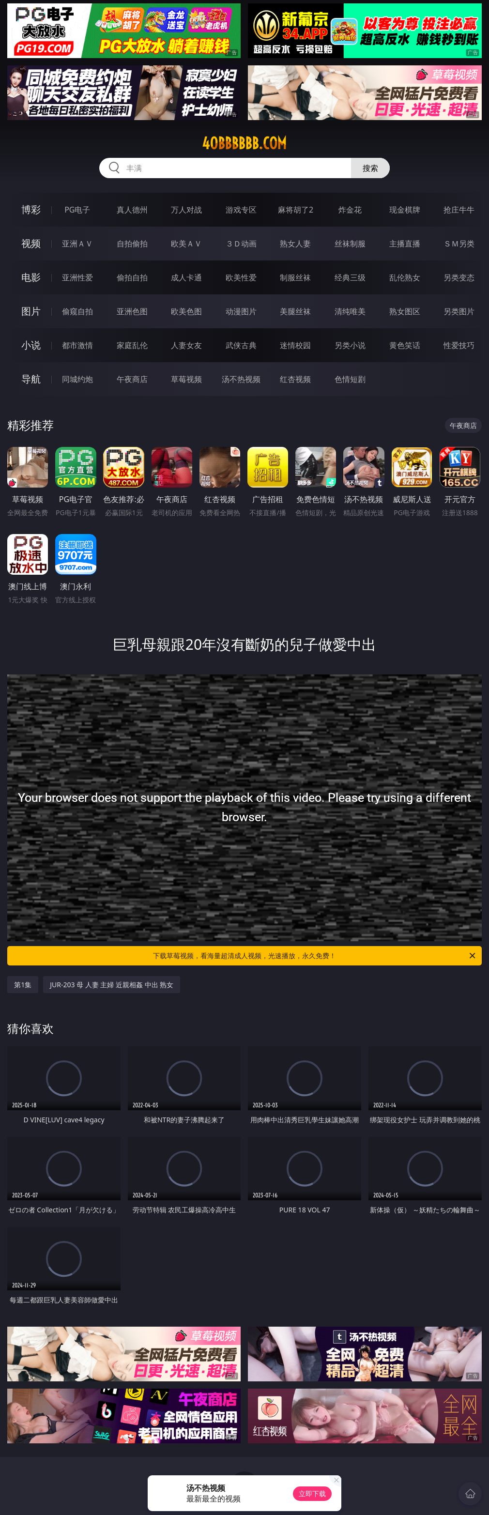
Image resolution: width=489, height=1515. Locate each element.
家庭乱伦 (132, 345)
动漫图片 (241, 311)
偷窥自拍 (77, 311)
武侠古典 (241, 345)
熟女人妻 (295, 243)
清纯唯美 (350, 311)
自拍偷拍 (132, 243)
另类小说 (350, 345)
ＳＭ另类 (458, 243)
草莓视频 (186, 379)
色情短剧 (350, 379)
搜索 (370, 168)
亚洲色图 (132, 311)
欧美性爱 (241, 277)
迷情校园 (295, 345)
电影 (31, 277)
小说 (31, 345)
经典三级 (350, 277)
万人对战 (186, 209)
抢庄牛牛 (458, 209)
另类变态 (458, 277)
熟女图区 (404, 311)
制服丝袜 (295, 277)
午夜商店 (132, 379)
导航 (31, 378)
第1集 (22, 984)
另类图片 (458, 311)
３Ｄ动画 (241, 243)
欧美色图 (186, 311)
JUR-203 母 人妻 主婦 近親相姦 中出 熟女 (111, 984)
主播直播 (404, 243)
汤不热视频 (241, 379)
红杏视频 (295, 379)
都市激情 (77, 345)
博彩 (31, 209)
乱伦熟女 (404, 277)
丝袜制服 (350, 243)
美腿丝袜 (295, 311)
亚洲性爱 (77, 277)
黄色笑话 (404, 345)
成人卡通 (186, 277)
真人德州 (132, 209)
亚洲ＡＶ (77, 243)
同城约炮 (77, 379)
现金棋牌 (404, 209)
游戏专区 (241, 209)
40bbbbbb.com (244, 143)
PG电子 (77, 209)
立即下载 (312, 1493)
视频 (31, 243)
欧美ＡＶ (186, 243)
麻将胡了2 (295, 209)
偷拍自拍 (132, 277)
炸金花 (350, 209)
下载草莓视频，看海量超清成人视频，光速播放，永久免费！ (315, 956)
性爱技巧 (458, 345)
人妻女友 (186, 345)
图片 (31, 311)
